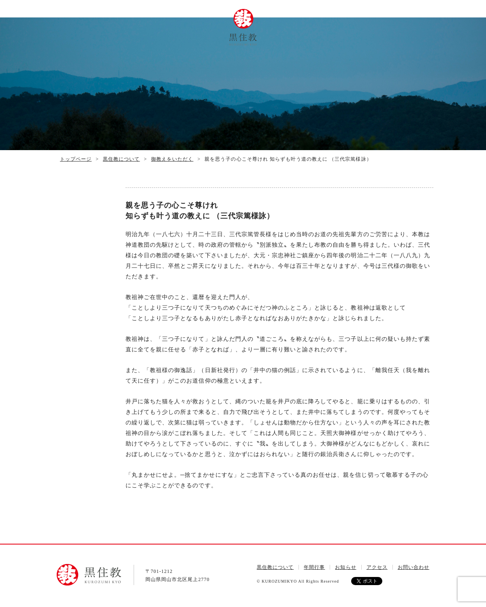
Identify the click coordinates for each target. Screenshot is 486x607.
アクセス (354, 19)
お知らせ (345, 567)
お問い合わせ (386, 25)
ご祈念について (322, 28)
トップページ (100, 25)
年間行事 (164, 20)
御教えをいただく (172, 159)
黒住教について (132, 29)
